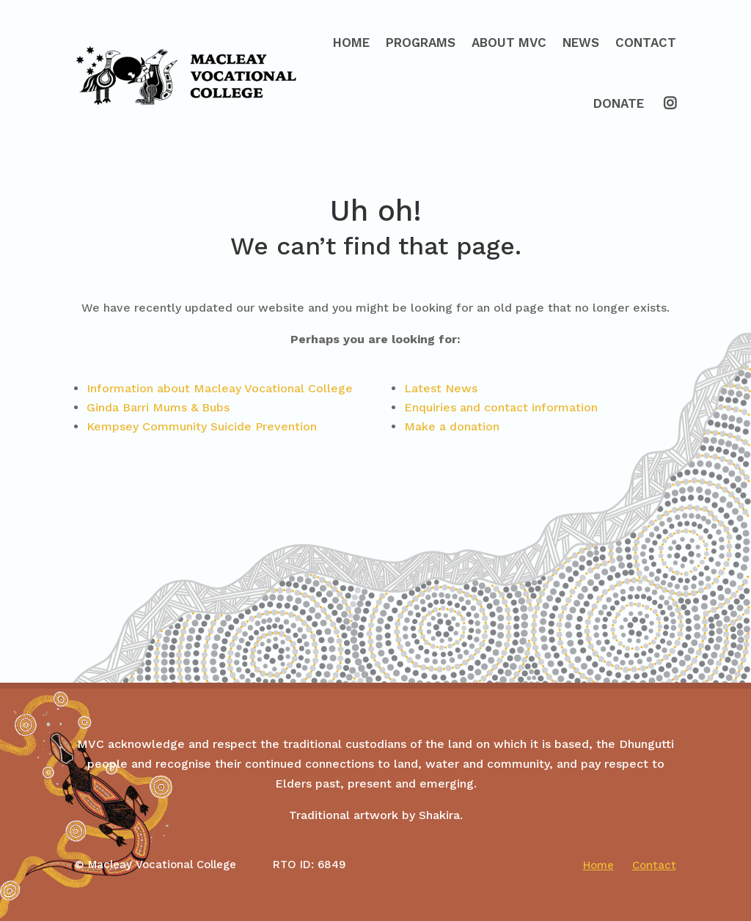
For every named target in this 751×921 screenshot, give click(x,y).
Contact (645, 42)
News (581, 42)
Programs (420, 42)
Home (351, 42)
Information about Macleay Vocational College (220, 388)
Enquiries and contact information (501, 407)
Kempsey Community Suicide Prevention (202, 426)
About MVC (509, 42)
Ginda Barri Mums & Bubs (158, 407)
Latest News (440, 388)
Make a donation (451, 426)
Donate (618, 103)
